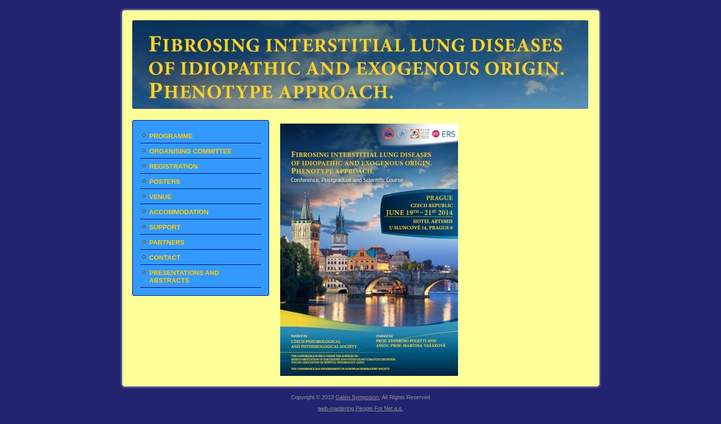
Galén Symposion (357, 397)
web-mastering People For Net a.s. (360, 408)
